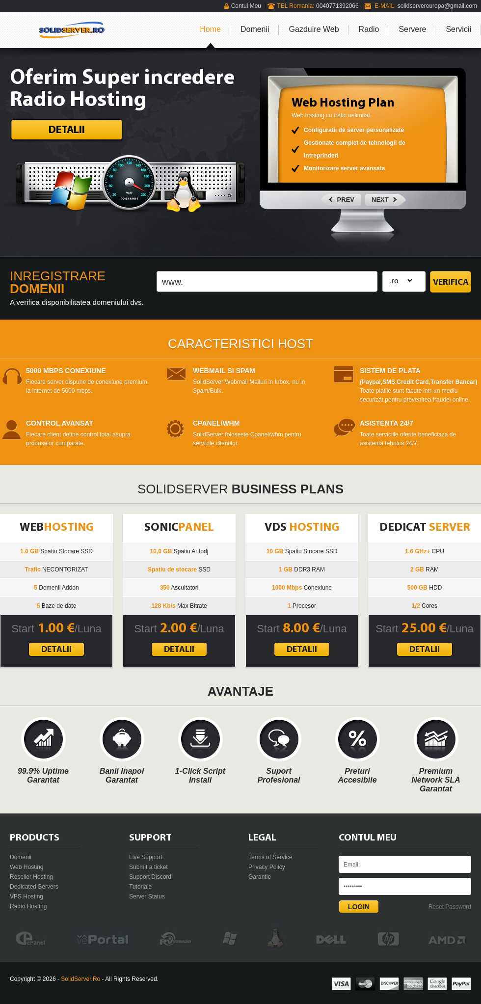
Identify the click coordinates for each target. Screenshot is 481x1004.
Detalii (67, 130)
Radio (369, 29)
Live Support (145, 857)
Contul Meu (246, 5)
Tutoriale (140, 886)
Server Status (147, 896)
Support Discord (150, 876)
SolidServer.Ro (80, 979)
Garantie (259, 876)
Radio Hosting (28, 906)
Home (210, 29)
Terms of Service (270, 857)
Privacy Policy (266, 867)
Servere (412, 29)
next (380, 199)
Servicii (458, 29)
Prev (345, 199)
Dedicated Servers (34, 886)
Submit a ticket (148, 867)
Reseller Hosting (31, 876)
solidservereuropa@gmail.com (437, 5)
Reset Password (449, 906)
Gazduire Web (314, 29)
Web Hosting (26, 867)
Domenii (254, 29)
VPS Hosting (26, 896)
